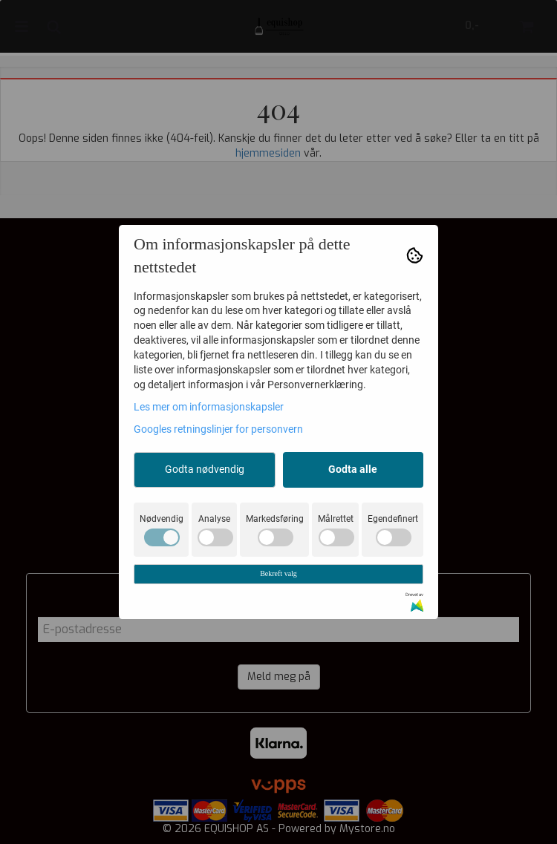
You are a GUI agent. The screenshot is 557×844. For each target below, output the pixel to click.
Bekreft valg (278, 573)
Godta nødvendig (204, 469)
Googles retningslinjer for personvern (218, 429)
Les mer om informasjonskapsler (209, 407)
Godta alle (352, 469)
